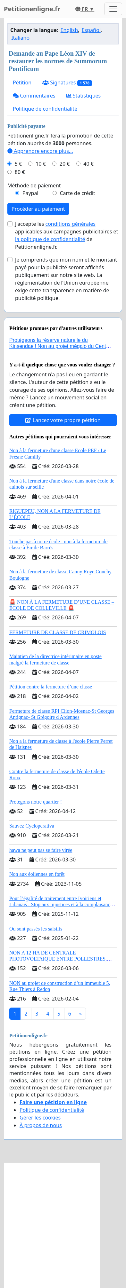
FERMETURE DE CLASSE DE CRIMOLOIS (57, 632)
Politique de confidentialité (45, 108)
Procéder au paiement (38, 208)
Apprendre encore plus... (40, 150)
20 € (65, 163)
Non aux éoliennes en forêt (36, 874)
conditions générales (70, 223)
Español (91, 30)
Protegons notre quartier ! (35, 802)
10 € (41, 163)
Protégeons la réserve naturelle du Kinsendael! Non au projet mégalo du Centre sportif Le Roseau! (60, 346)
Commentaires (34, 95)
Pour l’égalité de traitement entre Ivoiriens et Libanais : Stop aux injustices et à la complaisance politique (61, 904)
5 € (18, 163)
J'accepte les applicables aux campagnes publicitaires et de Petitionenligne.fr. (66, 235)
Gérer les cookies (40, 1117)
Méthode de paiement (34, 185)
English (69, 30)
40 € (88, 163)
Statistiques (83, 95)
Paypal (30, 193)
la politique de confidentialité (50, 239)
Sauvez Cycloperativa (31, 826)
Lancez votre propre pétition (62, 420)
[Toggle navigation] (113, 9)
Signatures (67, 82)
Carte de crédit (77, 193)
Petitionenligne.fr (32, 8)
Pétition (22, 82)
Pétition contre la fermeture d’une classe (50, 686)
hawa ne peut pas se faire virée (40, 850)
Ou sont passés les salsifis (35, 928)
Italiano (20, 37)
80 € (20, 172)
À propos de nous (41, 1125)
